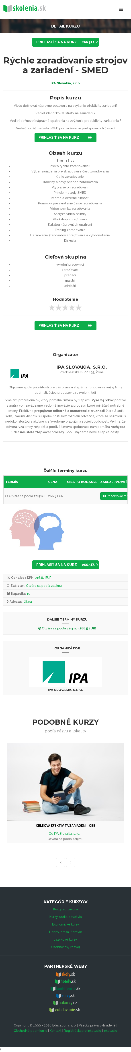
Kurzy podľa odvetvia (65, 917)
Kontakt (55, 1030)
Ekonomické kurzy (65, 924)
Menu (103, 9)
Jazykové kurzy (65, 939)
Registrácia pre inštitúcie (82, 1030)
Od (51, 833)
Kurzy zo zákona (65, 909)
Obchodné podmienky (30, 1030)
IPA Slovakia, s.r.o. (66, 83)
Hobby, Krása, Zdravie (65, 932)
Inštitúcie (110, 1030)
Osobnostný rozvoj (65, 947)
